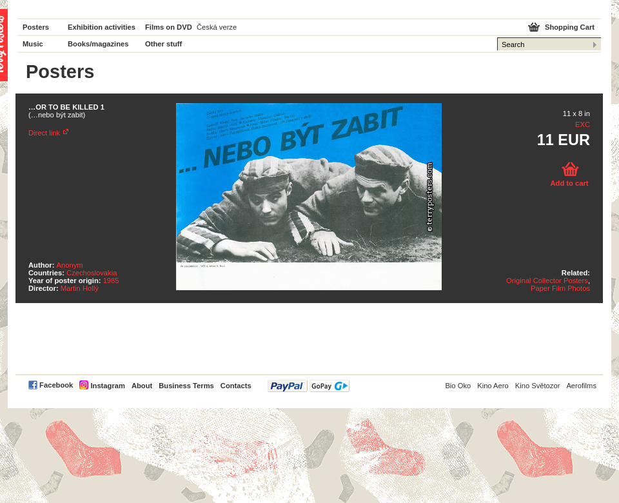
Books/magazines (98, 44)
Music (33, 44)
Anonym (70, 265)
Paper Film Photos (560, 288)
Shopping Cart (569, 27)
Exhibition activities (101, 27)
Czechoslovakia (91, 273)
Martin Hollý (80, 288)
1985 (111, 280)
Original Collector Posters (547, 280)
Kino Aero (493, 386)
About (142, 386)
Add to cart (569, 183)
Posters (36, 27)
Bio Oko (458, 386)
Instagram (107, 386)
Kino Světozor (537, 386)
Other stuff (163, 44)
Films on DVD (168, 27)
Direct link (44, 133)
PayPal (308, 386)
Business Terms (186, 386)
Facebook (56, 385)
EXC (582, 124)
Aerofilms (581, 386)
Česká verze (217, 27)
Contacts (236, 386)
